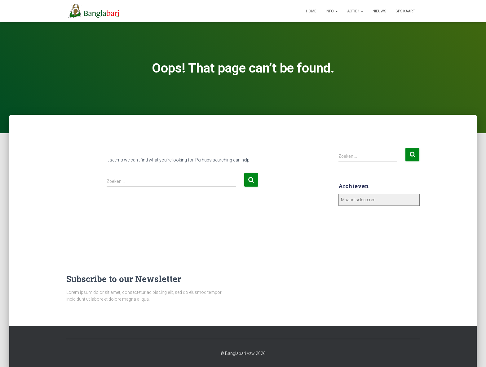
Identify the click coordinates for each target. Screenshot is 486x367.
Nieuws (379, 11)
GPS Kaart (405, 11)
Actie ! (355, 11)
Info (332, 11)
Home (311, 11)
